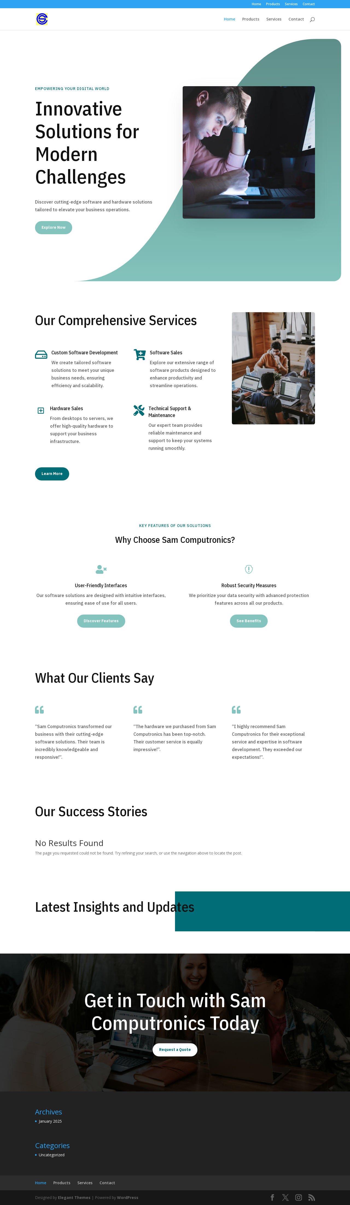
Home (256, 4)
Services (291, 4)
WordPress (127, 1197)
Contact (309, 4)
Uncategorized (52, 1154)
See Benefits (249, 620)
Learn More (52, 473)
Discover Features (101, 620)
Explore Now (54, 227)
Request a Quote (175, 1049)
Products (273, 4)
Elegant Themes (74, 1197)
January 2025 (50, 1121)
